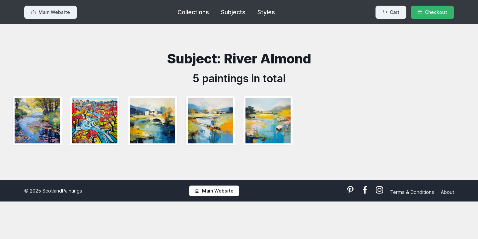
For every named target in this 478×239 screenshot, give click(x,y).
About (447, 192)
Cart (390, 12)
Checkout (432, 12)
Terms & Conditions (413, 192)
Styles (266, 12)
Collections (193, 12)
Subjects (233, 12)
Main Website (50, 12)
